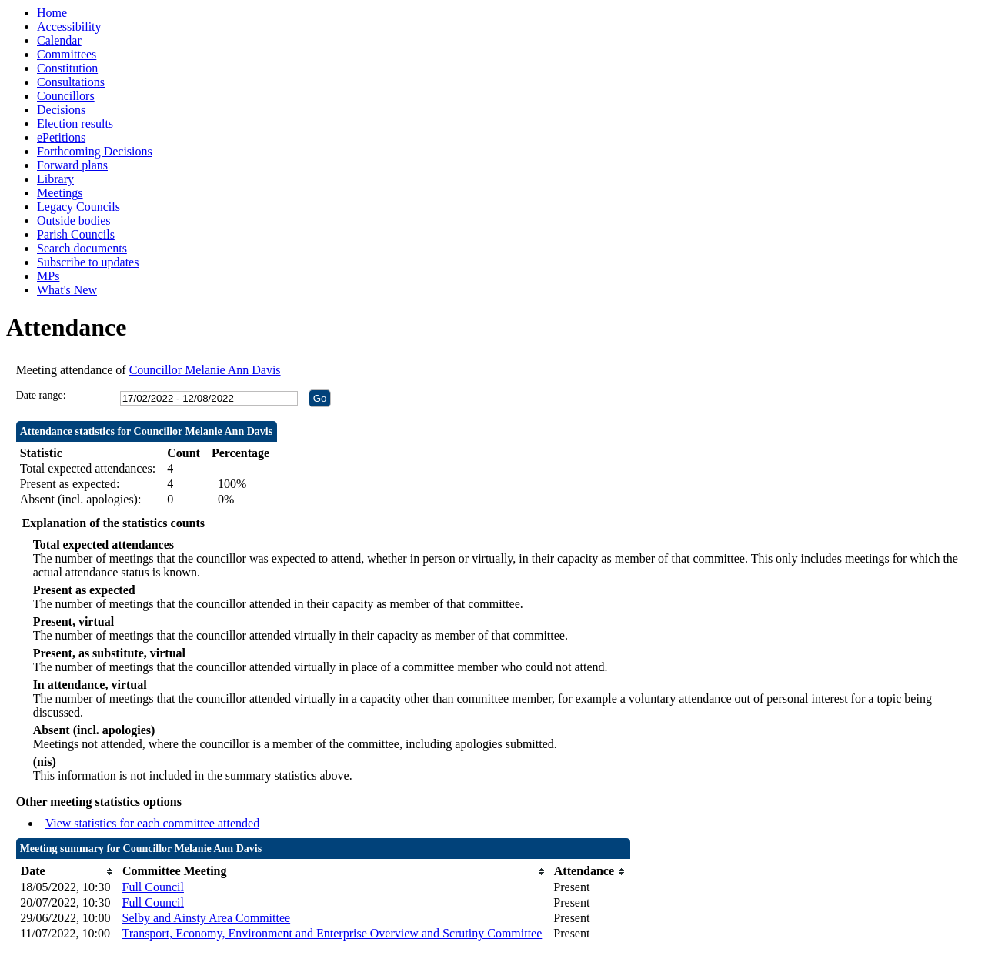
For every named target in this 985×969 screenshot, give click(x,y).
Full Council (152, 887)
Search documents (82, 248)
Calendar (59, 40)
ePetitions (61, 137)
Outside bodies (74, 220)
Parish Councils (76, 234)
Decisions (61, 109)
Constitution (67, 68)
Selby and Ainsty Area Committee (206, 917)
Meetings (60, 192)
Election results (75, 123)
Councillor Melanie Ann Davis (205, 369)
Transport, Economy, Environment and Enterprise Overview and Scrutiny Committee (332, 933)
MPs (48, 275)
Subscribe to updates (88, 262)
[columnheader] (67, 872)
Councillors (66, 95)
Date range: (41, 395)
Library (55, 178)
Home (52, 12)
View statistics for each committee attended (152, 823)
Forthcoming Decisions (94, 151)
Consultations (71, 82)
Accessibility (69, 26)
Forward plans (72, 165)
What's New (67, 289)
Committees (66, 54)
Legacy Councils (78, 206)
